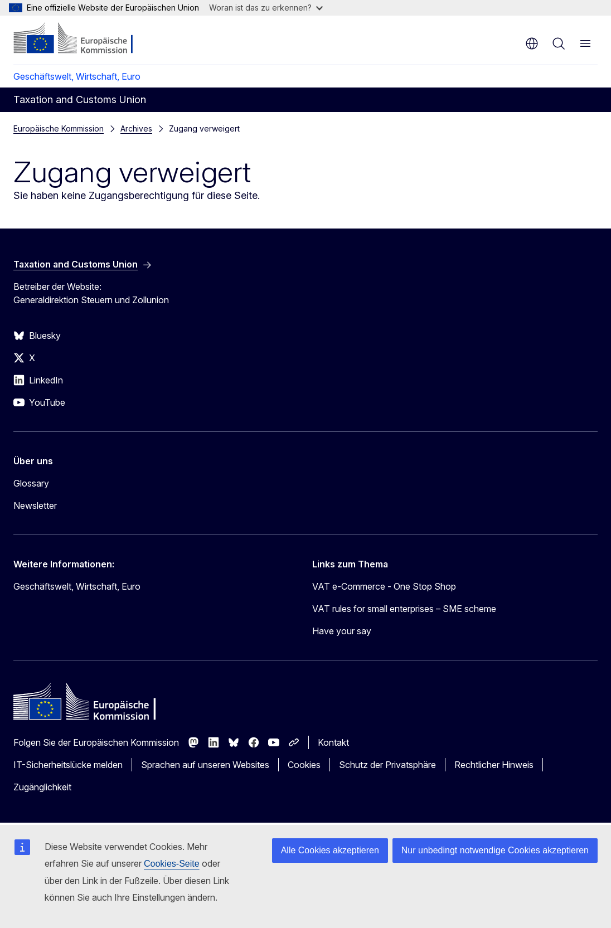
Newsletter (35, 505)
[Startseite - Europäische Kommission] (81, 39)
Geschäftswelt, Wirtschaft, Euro (76, 76)
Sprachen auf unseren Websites (205, 764)
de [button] (532, 43)
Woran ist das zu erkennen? (266, 7)
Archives (136, 128)
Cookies (304, 764)
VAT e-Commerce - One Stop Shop (384, 586)
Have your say (341, 631)
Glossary (31, 483)
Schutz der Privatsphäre (387, 764)
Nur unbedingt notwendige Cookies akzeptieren (495, 850)
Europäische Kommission (58, 128)
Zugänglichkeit (42, 787)
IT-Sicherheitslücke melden (68, 764)
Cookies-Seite (172, 863)
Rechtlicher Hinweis (494, 764)
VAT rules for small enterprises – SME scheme (404, 608)
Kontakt (333, 742)
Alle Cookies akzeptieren (330, 850)
